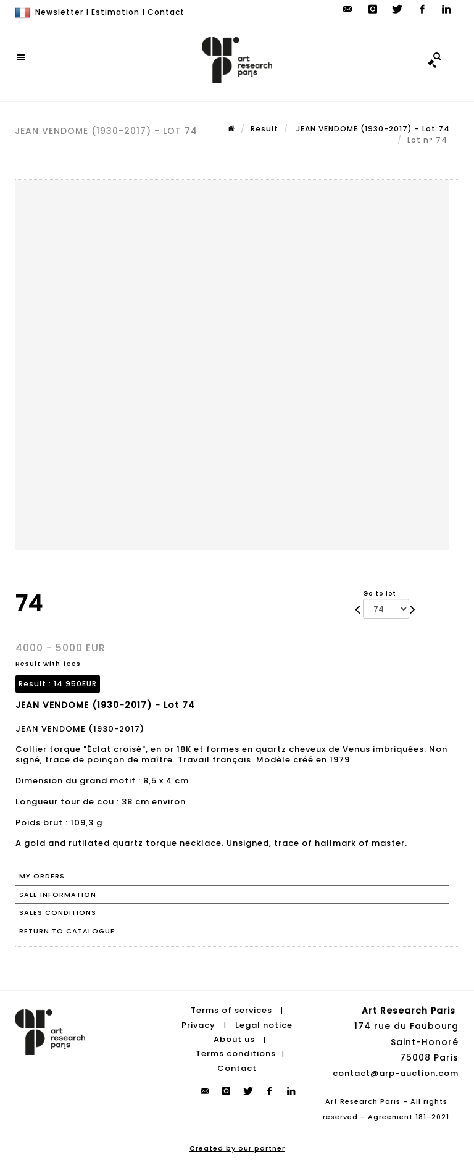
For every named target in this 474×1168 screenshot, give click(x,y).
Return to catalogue (67, 931)
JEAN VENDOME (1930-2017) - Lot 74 (372, 128)
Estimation (115, 12)
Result (264, 128)
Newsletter (59, 12)
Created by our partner (237, 1148)
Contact (166, 12)
